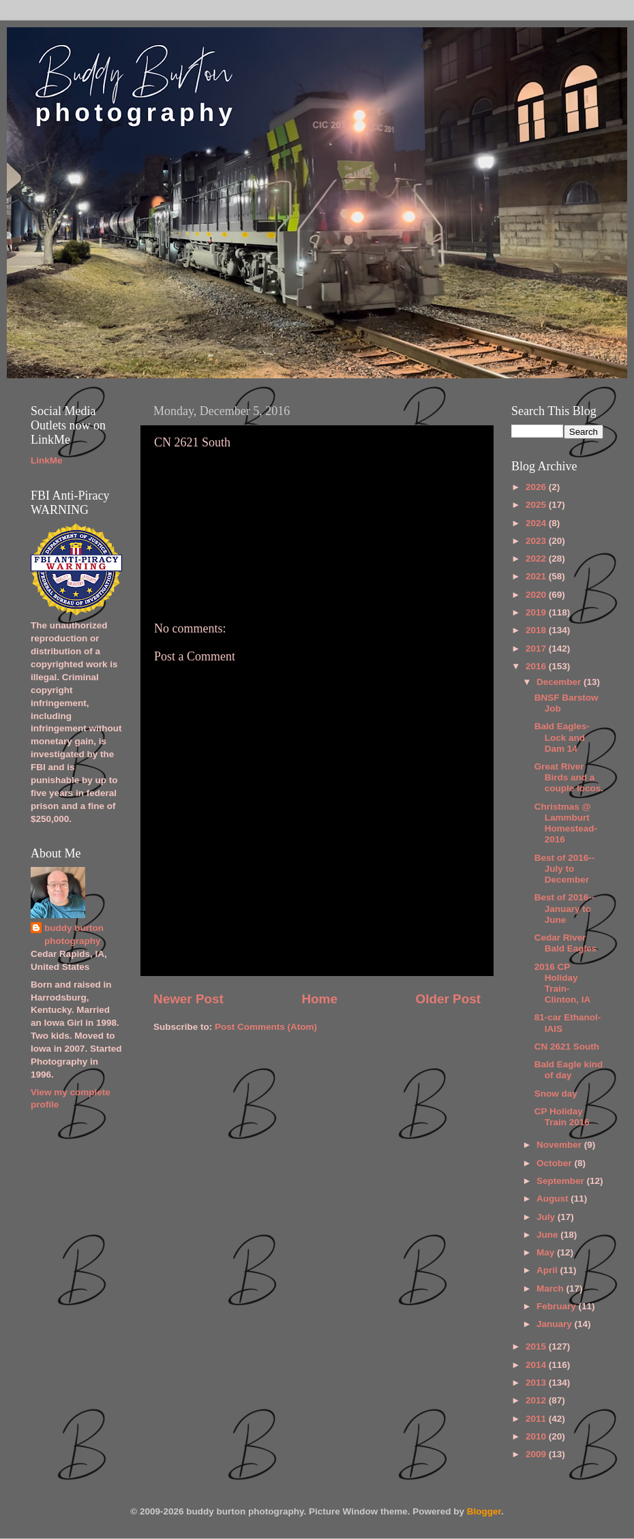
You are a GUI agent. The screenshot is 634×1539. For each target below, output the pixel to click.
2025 (537, 505)
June (548, 1235)
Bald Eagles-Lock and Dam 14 (562, 737)
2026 (537, 487)
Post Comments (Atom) (266, 1027)
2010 (537, 1436)
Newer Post (188, 999)
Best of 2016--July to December (564, 869)
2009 (537, 1454)
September (562, 1181)
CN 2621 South (566, 1046)
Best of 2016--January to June (564, 908)
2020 (537, 595)
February (558, 1306)
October (556, 1163)
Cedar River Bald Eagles (565, 943)
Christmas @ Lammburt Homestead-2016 (565, 823)
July (547, 1217)
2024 (537, 523)
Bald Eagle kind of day (568, 1069)
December (560, 682)
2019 (537, 612)
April (548, 1270)
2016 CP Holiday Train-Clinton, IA (562, 983)
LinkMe (47, 460)
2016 (537, 666)
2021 (537, 576)
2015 (537, 1346)
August (554, 1198)
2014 (537, 1365)
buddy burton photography (74, 934)
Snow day (555, 1093)
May (547, 1252)
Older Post (448, 999)
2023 (537, 541)
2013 (537, 1382)
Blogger (484, 1511)
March (552, 1288)
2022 (537, 558)
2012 (537, 1400)
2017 (537, 648)
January (556, 1324)
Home (319, 999)
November (560, 1145)
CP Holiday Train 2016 (562, 1116)
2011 (537, 1419)
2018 (537, 630)
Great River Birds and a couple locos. (568, 777)
